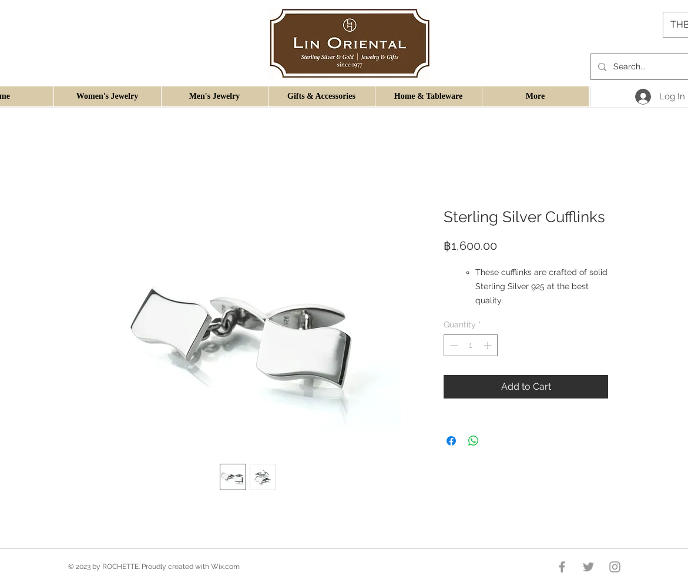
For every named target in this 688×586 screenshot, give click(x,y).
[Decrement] (452, 345)
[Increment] (488, 345)
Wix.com (225, 566)
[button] (107, 96)
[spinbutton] (470, 345)
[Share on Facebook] (451, 441)
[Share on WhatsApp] (474, 441)
